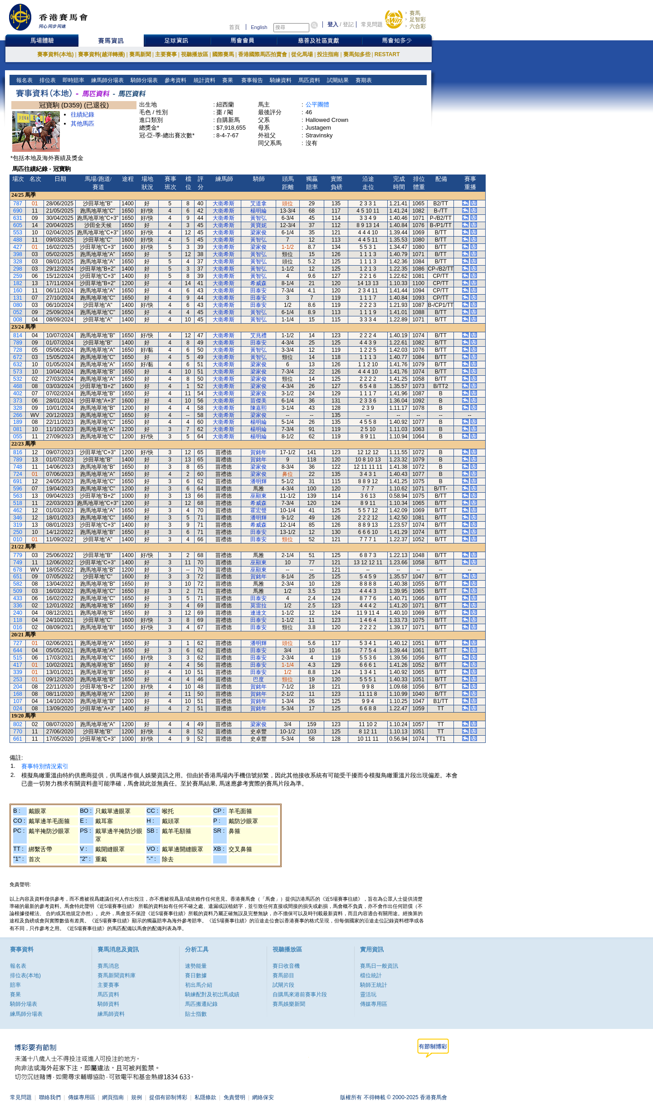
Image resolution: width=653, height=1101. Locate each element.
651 (17, 576)
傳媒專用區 (373, 1004)
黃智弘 (258, 218)
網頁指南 (113, 1097)
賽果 (226, 80)
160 (17, 290)
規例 (136, 1097)
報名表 (24, 80)
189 (17, 422)
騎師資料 (108, 1004)
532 (17, 379)
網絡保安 (263, 1097)
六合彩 (417, 26)
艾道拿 (258, 203)
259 (17, 276)
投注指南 (328, 54)
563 (17, 496)
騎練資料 (280, 80)
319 (17, 525)
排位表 (47, 80)
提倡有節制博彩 (168, 1097)
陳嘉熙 (258, 408)
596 (17, 488)
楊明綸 (258, 211)
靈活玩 (368, 994)
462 (17, 510)
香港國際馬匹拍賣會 (262, 54)
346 (17, 517)
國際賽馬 (223, 54)
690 (17, 211)
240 (17, 613)
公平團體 (317, 104)
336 (17, 605)
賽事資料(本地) (55, 54)
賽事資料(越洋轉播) (101, 54)
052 (17, 312)
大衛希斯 (223, 203)
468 (17, 386)
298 (17, 269)
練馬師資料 (111, 1014)
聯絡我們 (50, 1097)
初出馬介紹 (198, 985)
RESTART (387, 54)
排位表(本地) (25, 975)
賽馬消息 (108, 966)
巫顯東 (258, 496)
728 (17, 350)
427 (17, 247)
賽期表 (363, 80)
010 (17, 539)
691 (17, 481)
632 (17, 364)
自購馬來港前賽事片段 (300, 994)
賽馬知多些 (356, 54)
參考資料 (174, 80)
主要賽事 (166, 54)
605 (17, 225)
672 (17, 357)
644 (17, 650)
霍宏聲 (258, 510)
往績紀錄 (82, 114)
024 (17, 708)
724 (17, 474)
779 (17, 555)
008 (17, 319)
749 (17, 562)
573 (17, 372)
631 (17, 218)
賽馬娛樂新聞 (289, 1004)
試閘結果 (337, 80)
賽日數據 (196, 975)
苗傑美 (258, 401)
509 (17, 591)
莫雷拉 (258, 605)
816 (17, 452)
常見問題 (372, 24)
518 (17, 503)
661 (17, 739)
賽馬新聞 (140, 54)
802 (17, 724)
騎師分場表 (143, 80)
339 (17, 672)
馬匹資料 (308, 80)
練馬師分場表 (107, 80)
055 (17, 436)
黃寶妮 (258, 225)
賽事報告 (250, 80)
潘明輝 (258, 481)
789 (17, 343)
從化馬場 (302, 54)
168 (17, 694)
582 (17, 584)
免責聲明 (234, 1097)
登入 (332, 24)
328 (17, 261)
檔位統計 (371, 975)
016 (17, 627)
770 (17, 731)
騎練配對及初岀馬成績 (212, 994)
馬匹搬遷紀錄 (201, 1004)
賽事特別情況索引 (44, 766)
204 (17, 687)
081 (17, 429)
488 (17, 240)
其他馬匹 (82, 123)
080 (17, 305)
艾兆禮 (258, 335)
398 (17, 254)
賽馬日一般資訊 (379, 966)
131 (17, 298)
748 (17, 467)
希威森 (258, 283)
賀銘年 (258, 452)
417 (17, 665)
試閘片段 (283, 985)
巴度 (258, 679)
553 (17, 232)
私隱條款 (205, 1097)
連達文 (258, 613)
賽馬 (414, 13)
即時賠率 (72, 80)
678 (17, 570)
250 (17, 532)
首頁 (234, 27)
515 (17, 658)
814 (17, 335)
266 (17, 415)
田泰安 (258, 290)
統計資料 (203, 80)
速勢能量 (196, 966)
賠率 (15, 985)
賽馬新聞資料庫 (116, 975)
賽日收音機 (286, 966)
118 (17, 620)
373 (17, 401)
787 (17, 203)
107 (17, 701)
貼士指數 (196, 1014)
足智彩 (417, 19)
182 (17, 283)
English (259, 27)
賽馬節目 (283, 975)
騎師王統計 (373, 985)
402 (17, 393)
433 (17, 598)
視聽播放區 (194, 54)
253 (17, 679)
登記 (348, 24)
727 (17, 643)
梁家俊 (258, 232)
